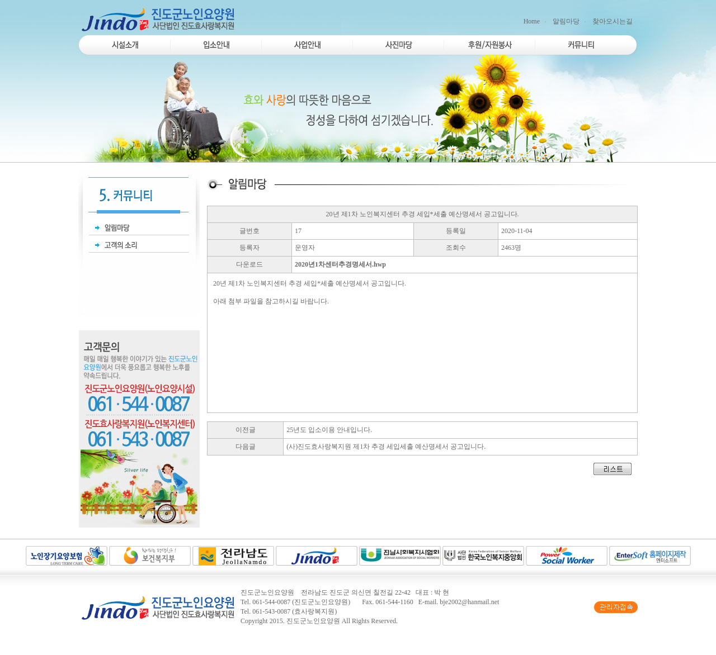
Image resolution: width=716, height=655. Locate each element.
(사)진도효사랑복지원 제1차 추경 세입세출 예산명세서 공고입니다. (386, 446)
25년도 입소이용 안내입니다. (329, 430)
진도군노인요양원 (313, 621)
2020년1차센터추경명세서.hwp (340, 264)
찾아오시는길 (612, 21)
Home (532, 21)
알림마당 (566, 21)
